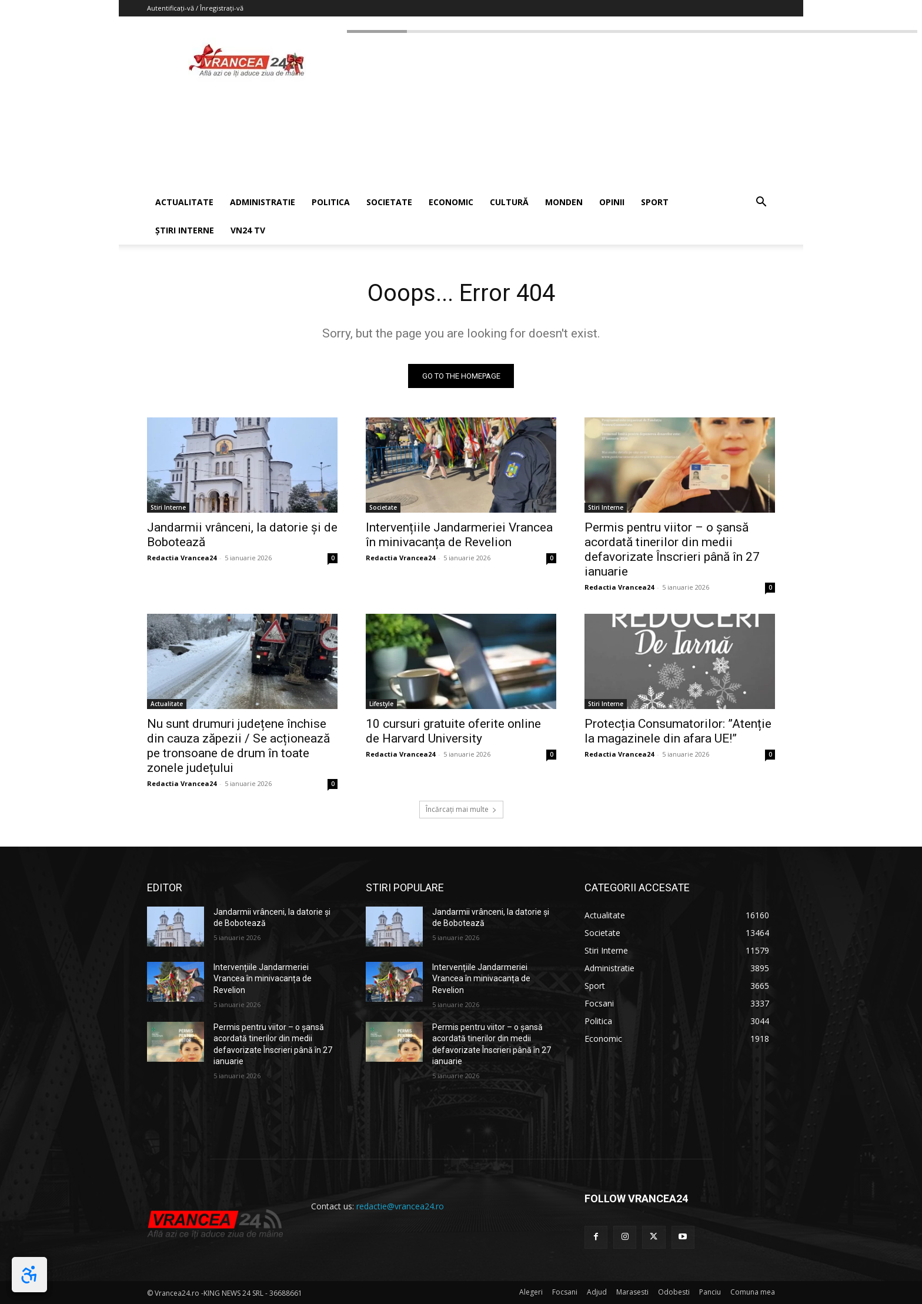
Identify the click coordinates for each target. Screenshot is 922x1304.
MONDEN (564, 202)
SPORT (655, 202)
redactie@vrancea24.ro (400, 1206)
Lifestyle (381, 704)
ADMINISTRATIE (262, 202)
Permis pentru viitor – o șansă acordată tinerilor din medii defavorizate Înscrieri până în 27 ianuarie (672, 549)
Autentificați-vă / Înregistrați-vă (195, 8)
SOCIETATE (389, 202)
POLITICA (331, 202)
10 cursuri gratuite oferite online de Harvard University (453, 731)
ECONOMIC (451, 202)
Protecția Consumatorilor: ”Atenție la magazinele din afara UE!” (677, 731)
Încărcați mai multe (461, 809)
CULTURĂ (509, 202)
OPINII (611, 202)
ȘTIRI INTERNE (184, 230)
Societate (383, 507)
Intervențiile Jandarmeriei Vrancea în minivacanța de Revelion (459, 534)
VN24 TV (247, 230)
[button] (761, 203)
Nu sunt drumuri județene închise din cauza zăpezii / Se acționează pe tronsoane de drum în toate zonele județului (238, 746)
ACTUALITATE (184, 202)
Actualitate (167, 704)
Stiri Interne (168, 507)
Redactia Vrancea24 (181, 557)
